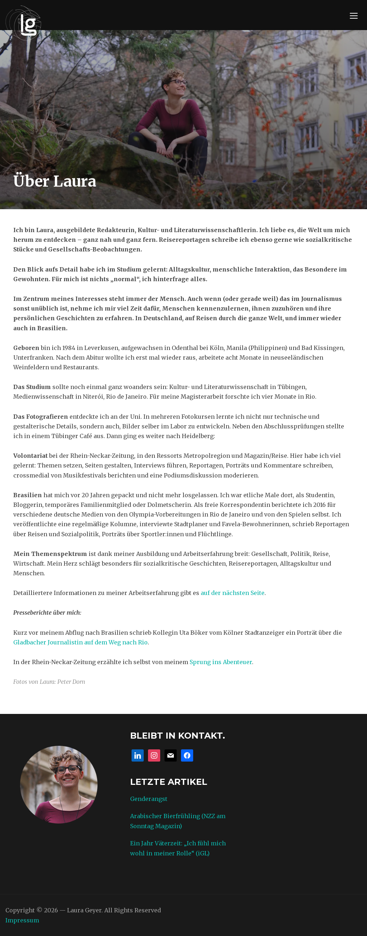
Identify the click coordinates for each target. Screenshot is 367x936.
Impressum (22, 920)
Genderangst (148, 798)
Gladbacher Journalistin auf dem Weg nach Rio (80, 642)
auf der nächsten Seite (232, 592)
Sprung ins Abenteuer (221, 662)
